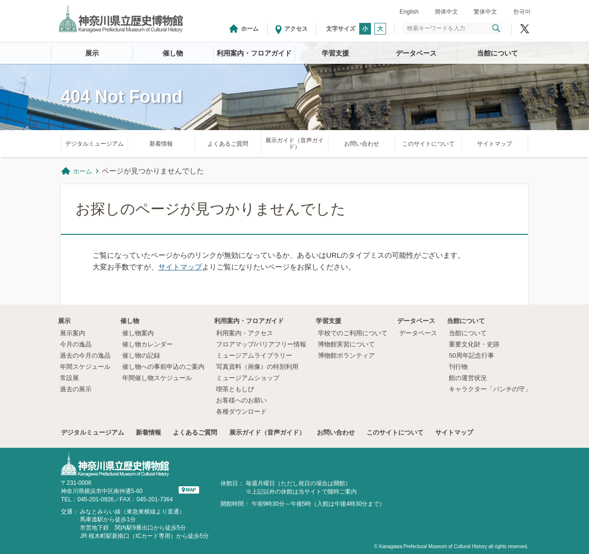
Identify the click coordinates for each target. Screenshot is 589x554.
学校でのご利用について (352, 333)
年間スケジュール (85, 366)
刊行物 (458, 366)
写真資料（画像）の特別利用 (257, 366)
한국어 (522, 11)
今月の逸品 (76, 344)
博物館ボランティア (346, 355)
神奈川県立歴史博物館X (525, 29)
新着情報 (161, 143)
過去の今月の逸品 (85, 355)
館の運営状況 (468, 378)
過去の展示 (76, 389)
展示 (92, 53)
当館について (497, 53)
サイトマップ (494, 143)
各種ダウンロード (241, 411)
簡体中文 (446, 11)
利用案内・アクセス (244, 333)
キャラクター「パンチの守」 (490, 389)
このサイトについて (428, 143)
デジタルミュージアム (94, 143)
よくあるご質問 (227, 143)
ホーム (249, 28)
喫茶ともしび (235, 389)
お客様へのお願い (241, 400)
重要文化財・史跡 (474, 344)
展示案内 (72, 333)
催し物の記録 (141, 355)
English (409, 11)
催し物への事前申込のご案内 (163, 366)
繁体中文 (485, 11)
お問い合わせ (361, 143)
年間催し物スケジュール (157, 378)
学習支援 (335, 53)
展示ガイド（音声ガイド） (294, 143)
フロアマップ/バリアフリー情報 (261, 344)
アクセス (296, 28)
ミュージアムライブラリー (254, 355)
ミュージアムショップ (247, 378)
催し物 (173, 53)
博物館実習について (349, 344)
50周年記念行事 (471, 355)
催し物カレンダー (147, 344)
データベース (416, 53)
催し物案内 (138, 333)
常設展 (69, 378)
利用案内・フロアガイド (254, 53)
